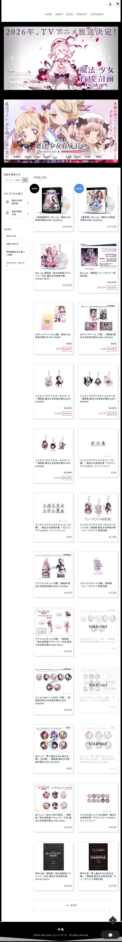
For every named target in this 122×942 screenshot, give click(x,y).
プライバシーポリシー (15, 264)
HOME (48, 14)
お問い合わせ (12, 243)
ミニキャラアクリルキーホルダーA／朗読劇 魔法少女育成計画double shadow (53, 398)
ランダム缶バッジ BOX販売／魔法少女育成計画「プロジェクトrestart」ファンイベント (98, 817)
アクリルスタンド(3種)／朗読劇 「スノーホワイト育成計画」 (96, 585)
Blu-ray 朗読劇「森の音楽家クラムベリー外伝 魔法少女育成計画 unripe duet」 (53, 275)
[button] (12, 58)
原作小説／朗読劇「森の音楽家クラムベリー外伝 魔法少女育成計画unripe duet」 (53, 876)
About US (11, 235)
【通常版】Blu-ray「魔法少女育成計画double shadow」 (97, 218)
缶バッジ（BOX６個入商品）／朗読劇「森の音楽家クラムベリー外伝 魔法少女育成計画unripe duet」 (53, 817)
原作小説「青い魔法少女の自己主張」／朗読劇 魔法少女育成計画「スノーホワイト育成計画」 (98, 876)
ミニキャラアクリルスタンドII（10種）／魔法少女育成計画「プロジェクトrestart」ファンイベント (53, 527)
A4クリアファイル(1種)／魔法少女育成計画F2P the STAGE (52, 336)
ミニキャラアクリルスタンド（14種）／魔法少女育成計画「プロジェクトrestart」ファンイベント (98, 463)
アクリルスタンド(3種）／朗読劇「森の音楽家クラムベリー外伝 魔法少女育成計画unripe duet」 (53, 641)
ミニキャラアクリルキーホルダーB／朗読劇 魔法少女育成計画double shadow (97, 398)
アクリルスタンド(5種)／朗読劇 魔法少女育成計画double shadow (52, 585)
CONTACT (81, 14)
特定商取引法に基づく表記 (15, 253)
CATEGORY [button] (97, 14)
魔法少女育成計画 (17, 202)
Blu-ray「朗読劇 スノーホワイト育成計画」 (98, 274)
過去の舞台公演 (17, 213)
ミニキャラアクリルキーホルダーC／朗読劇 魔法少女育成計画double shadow (53, 463)
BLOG (70, 14)
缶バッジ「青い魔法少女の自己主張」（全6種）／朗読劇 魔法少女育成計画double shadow (52, 759)
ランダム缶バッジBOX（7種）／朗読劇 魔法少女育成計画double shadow (52, 700)
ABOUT (59, 14)
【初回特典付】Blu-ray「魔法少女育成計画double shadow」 (53, 218)
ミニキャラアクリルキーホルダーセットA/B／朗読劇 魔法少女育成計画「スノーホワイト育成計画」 (98, 527)
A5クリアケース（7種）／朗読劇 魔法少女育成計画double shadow (98, 336)
